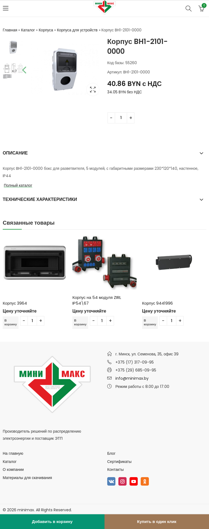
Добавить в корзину (52, 521)
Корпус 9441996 (157, 303)
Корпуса (46, 30)
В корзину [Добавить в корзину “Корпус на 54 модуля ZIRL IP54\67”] (80, 322)
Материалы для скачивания (27, 477)
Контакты (115, 469)
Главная (10, 30)
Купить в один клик (156, 521)
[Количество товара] (121, 117)
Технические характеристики (40, 199)
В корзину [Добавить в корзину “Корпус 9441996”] (150, 322)
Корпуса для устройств (77, 30)
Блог (111, 453)
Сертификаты (119, 461)
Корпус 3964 (15, 303)
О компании (13, 469)
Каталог (28, 30)
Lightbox (93, 89)
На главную (13, 453)
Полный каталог (18, 185)
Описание (15, 153)
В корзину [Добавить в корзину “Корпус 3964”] (10, 322)
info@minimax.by (132, 378)
